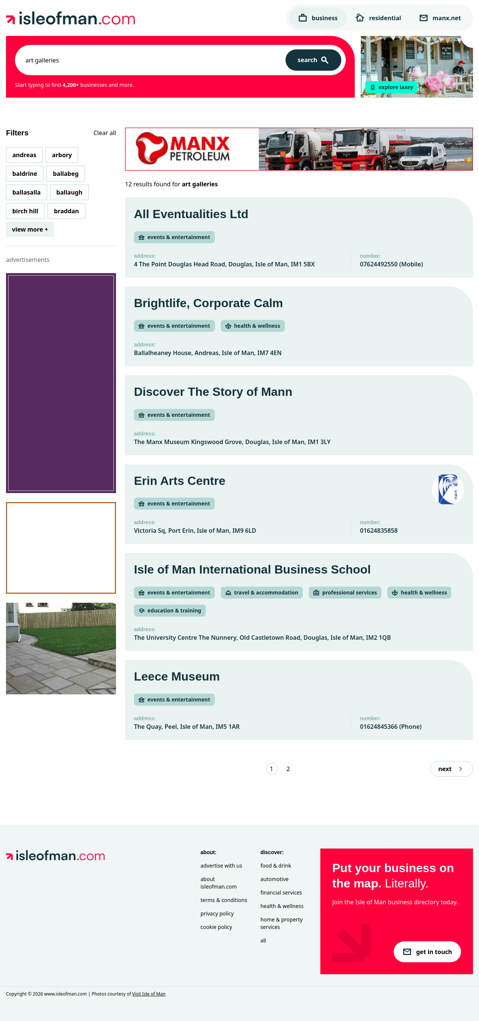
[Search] (313, 60)
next (451, 768)
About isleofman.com (219, 882)
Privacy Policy (217, 913)
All (263, 940)
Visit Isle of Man (148, 994)
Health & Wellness (281, 906)
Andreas (24, 155)
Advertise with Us (221, 865)
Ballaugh (70, 192)
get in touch (427, 951)
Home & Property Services (281, 923)
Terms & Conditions (224, 900)
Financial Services (281, 892)
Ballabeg (66, 173)
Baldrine (24, 173)
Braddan (66, 211)
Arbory (62, 155)
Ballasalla (26, 192)
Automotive (274, 879)
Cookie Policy (216, 926)
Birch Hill (25, 211)
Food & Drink (275, 865)
